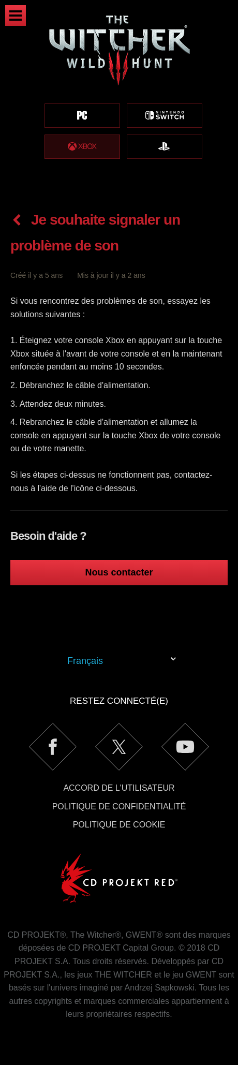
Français (85, 661)
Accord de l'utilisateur (118, 787)
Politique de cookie (119, 824)
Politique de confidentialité (119, 806)
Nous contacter (119, 572)
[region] (119, 98)
